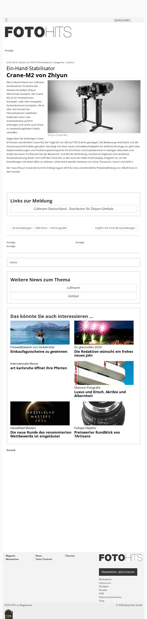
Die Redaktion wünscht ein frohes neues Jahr (103, 353)
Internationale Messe (24, 363)
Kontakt (103, 590)
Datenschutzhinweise (110, 597)
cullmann (73, 288)
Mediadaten (105, 579)
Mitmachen (12, 559)
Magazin (10, 555)
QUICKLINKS (122, 20)
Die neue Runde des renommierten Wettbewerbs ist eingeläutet (40, 434)
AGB (101, 593)
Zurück (11, 450)
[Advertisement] (73, 510)
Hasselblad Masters (23, 428)
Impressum (105, 583)
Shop (101, 600)
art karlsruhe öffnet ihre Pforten (38, 368)
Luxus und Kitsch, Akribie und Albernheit (100, 394)
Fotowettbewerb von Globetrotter (32, 347)
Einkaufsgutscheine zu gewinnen (38, 351)
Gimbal (73, 296)
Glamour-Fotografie (87, 387)
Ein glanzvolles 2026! (88, 347)
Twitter (13, 262)
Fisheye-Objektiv (85, 428)
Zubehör (70, 62)
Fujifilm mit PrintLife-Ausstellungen (116, 228)
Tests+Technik (44, 559)
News (39, 555)
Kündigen (104, 586)
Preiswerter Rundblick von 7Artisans (97, 434)
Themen (70, 555)
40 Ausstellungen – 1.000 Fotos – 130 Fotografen (38, 228)
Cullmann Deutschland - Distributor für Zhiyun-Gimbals (74, 209)
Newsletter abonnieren (118, 572)
